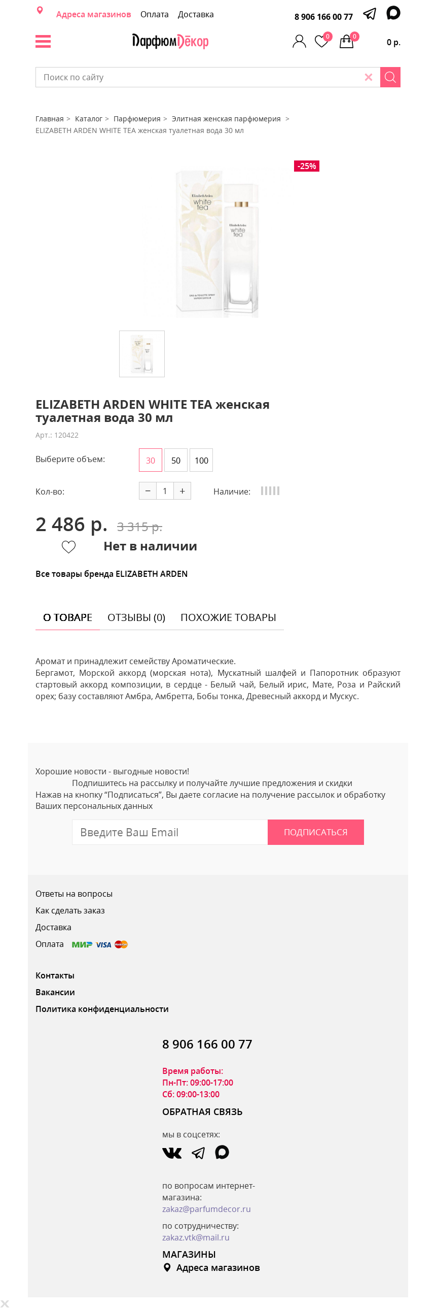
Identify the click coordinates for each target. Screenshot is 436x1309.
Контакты (55, 975)
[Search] (390, 77)
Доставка (196, 14)
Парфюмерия (137, 118)
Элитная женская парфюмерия (227, 118)
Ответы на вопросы (74, 893)
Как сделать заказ (70, 910)
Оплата (154, 14)
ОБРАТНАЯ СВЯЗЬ (202, 1111)
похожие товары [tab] (228, 617)
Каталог (88, 118)
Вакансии (55, 992)
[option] (218, 242)
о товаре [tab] (67, 617)
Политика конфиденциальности (102, 1009)
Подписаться (316, 832)
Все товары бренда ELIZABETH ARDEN (111, 573)
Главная (49, 118)
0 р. (375, 39)
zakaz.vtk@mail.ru (196, 1237)
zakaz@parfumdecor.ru (206, 1209)
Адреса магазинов (93, 14)
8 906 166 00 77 (324, 16)
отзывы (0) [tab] (136, 617)
